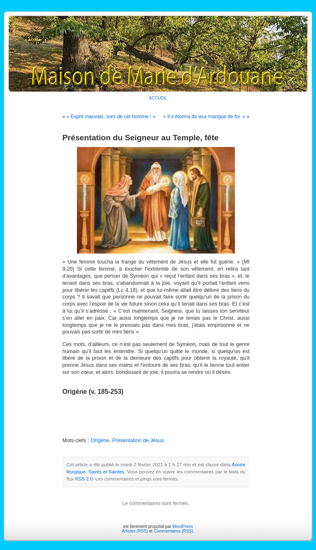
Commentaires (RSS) (173, 531)
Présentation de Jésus (138, 440)
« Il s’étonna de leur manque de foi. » (204, 116)
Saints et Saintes (106, 471)
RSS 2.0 (84, 478)
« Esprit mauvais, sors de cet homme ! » (111, 116)
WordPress (183, 526)
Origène (100, 440)
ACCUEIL (158, 98)
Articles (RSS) (135, 531)
